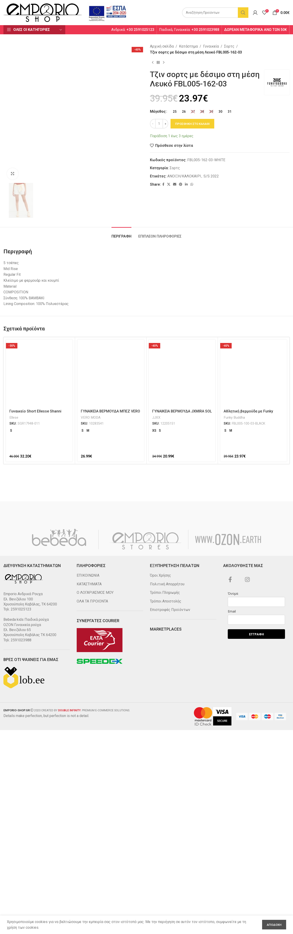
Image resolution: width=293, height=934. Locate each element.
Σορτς (229, 46)
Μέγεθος (158, 111)
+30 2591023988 (205, 29)
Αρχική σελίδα (162, 46)
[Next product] (163, 62)
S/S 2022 (211, 176)
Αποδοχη (274, 924)
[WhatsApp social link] (192, 184)
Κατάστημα (188, 46)
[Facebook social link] (163, 184)
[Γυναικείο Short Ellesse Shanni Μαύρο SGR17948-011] (39, 884)
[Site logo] (42, 12)
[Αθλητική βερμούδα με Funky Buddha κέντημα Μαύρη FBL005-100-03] (253, 884)
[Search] (215, 12)
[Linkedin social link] (186, 184)
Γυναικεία (211, 46)
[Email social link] (175, 184)
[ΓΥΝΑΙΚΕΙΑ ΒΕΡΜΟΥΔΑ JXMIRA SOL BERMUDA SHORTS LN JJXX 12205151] (182, 884)
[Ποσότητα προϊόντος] (159, 123)
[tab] (121, 745)
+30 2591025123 (140, 29)
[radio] (174, 111)
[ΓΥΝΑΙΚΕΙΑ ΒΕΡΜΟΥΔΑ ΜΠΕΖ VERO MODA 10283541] (110, 884)
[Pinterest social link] (181, 184)
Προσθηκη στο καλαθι (192, 124)
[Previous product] (152, 62)
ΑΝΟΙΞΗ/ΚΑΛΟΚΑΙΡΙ (184, 176)
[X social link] (169, 184)
